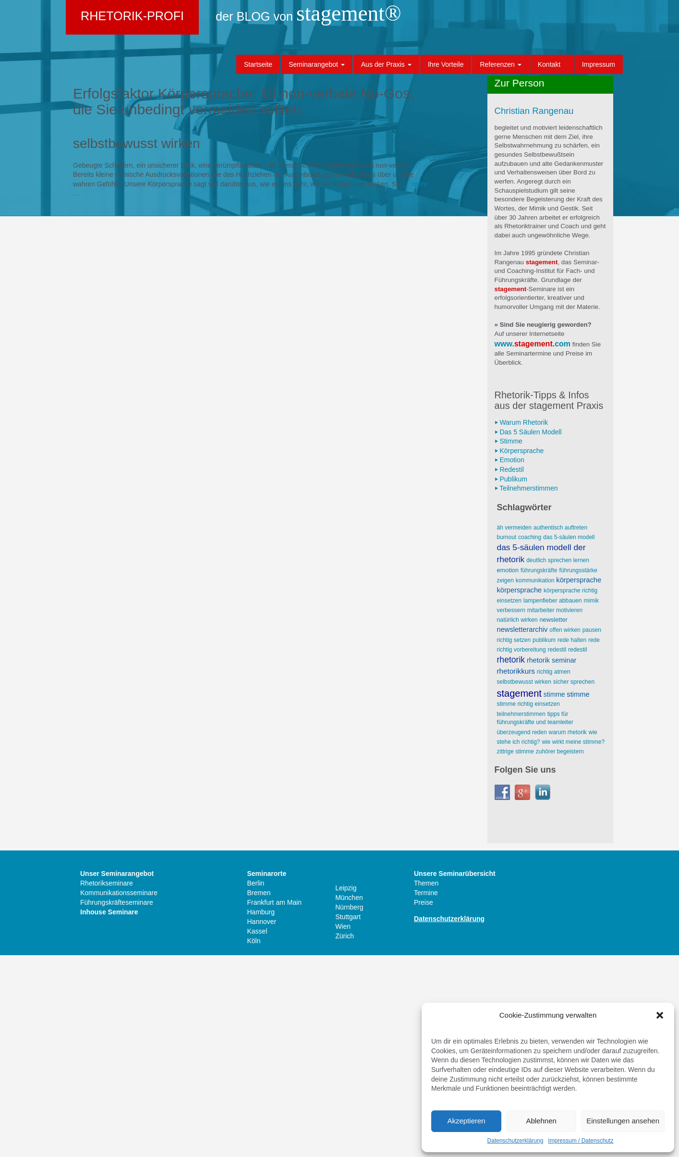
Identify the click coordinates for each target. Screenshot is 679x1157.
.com (561, 546)
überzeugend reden (522, 934)
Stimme (554, 896)
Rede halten (572, 841)
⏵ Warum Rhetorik (521, 624)
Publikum (544, 841)
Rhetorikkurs (516, 873)
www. (504, 546)
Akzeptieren (466, 1121)
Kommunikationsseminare (119, 1094)
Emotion (508, 771)
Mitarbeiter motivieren (554, 812)
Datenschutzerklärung (515, 1140)
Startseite (258, 64)
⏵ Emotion (509, 661)
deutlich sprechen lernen (557, 762)
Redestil (556, 851)
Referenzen (500, 64)
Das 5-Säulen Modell (568, 739)
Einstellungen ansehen (622, 1121)
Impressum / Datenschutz (580, 1140)
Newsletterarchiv (522, 831)
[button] (660, 1015)
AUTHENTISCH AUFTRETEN (560, 729)
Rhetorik (511, 861)
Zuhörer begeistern (560, 953)
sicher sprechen (573, 883)
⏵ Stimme (508, 643)
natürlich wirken (517, 821)
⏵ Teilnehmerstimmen (526, 690)
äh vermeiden (514, 729)
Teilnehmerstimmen (521, 915)
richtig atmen (553, 873)
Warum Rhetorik (567, 934)
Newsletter (554, 821)
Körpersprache (578, 782)
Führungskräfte (539, 772)
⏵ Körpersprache (519, 652)
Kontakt (549, 64)
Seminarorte (267, 1075)
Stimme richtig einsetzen (528, 905)
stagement (533, 546)
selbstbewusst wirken (524, 883)
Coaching (529, 739)
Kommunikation (535, 782)
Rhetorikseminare (106, 1085)
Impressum (598, 64)
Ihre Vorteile (446, 64)
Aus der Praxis (386, 64)
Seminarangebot (317, 64)
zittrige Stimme (515, 953)
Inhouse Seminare (109, 1114)
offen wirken (564, 831)
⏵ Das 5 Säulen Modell (528, 634)
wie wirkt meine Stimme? (573, 943)
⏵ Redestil (509, 671)
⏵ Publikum (511, 681)
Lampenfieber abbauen (552, 802)
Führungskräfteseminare (116, 1104)
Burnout (507, 739)
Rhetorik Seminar (551, 862)
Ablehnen (541, 1121)
